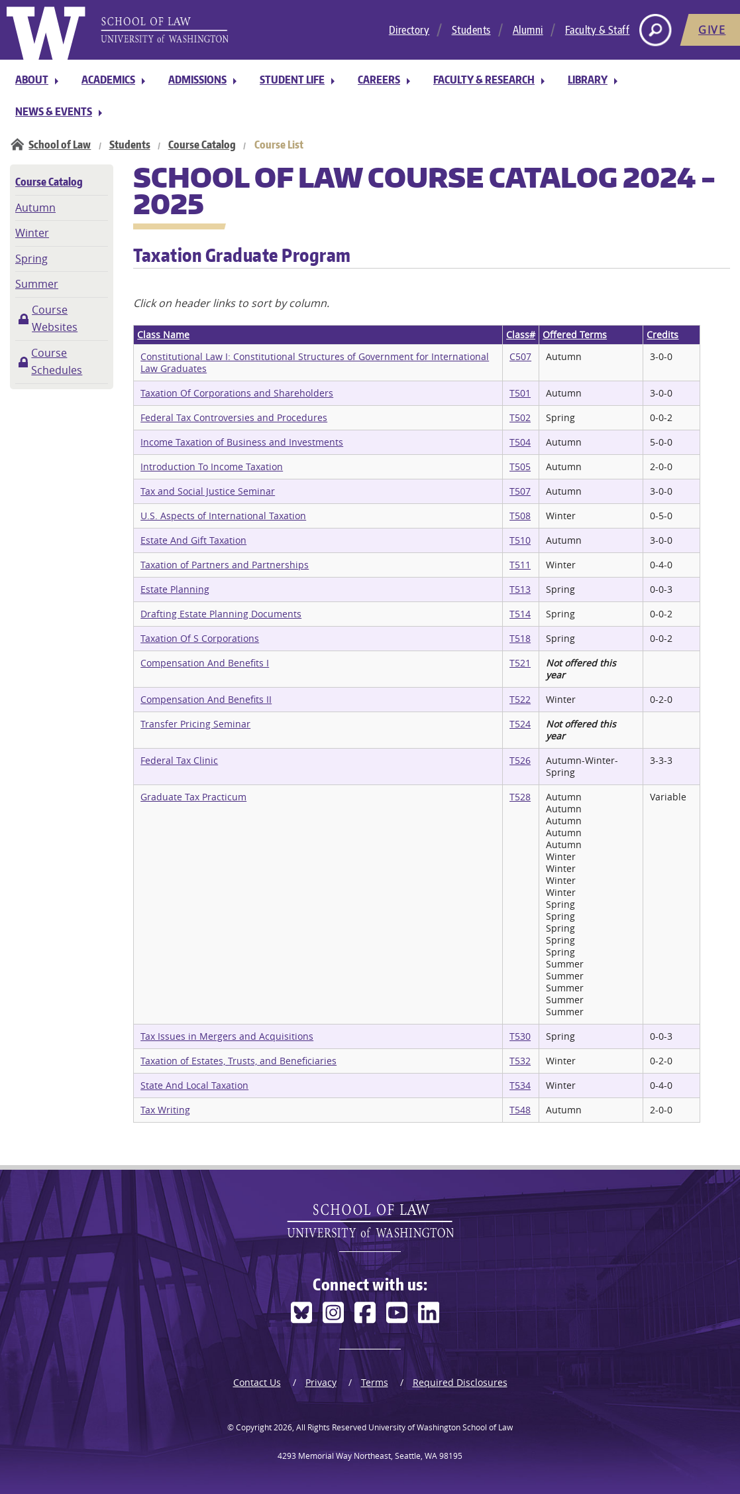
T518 (520, 638)
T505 (520, 466)
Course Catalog (202, 144)
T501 (520, 393)
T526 (520, 760)
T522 (520, 699)
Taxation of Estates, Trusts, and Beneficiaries (238, 1060)
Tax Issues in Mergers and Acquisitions (226, 1036)
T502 (520, 417)
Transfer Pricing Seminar (195, 723)
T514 (520, 613)
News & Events (53, 111)
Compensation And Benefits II (206, 699)
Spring (31, 258)
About (31, 79)
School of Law (59, 144)
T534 (520, 1085)
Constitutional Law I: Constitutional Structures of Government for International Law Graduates (314, 362)
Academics (108, 79)
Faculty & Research (484, 79)
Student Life (292, 79)
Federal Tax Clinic (179, 760)
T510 (520, 540)
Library (588, 79)
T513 (520, 589)
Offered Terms (575, 334)
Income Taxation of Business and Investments (241, 442)
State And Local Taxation (194, 1085)
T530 (520, 1036)
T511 (520, 564)
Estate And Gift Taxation (193, 540)
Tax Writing (165, 1109)
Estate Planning (174, 589)
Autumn (35, 207)
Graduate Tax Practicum (193, 796)
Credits (662, 334)
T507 (520, 491)
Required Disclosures (460, 1382)
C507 (520, 356)
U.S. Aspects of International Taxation (223, 515)
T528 (520, 796)
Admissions (197, 79)
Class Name (163, 334)
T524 (520, 723)
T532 (520, 1060)
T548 (520, 1109)
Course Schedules (56, 361)
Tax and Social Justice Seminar (207, 491)
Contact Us (257, 1382)
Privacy (321, 1382)
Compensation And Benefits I (204, 662)
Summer (36, 284)
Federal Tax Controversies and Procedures (233, 417)
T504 (520, 442)
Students (471, 29)
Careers (379, 79)
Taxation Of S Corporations (199, 638)
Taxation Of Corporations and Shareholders (236, 393)
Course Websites (55, 318)
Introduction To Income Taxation (211, 466)
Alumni (528, 29)
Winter (32, 232)
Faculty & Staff (597, 29)
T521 (520, 662)
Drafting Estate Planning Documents (220, 613)
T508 (520, 515)
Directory (409, 29)
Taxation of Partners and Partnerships (224, 564)
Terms (374, 1382)
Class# (520, 334)
